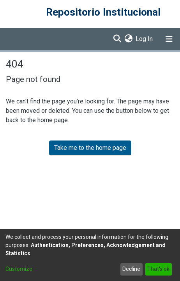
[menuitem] (128, 39)
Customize (18, 269)
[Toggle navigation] (169, 39)
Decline (131, 269)
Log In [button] (145, 39)
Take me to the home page (90, 147)
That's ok (158, 269)
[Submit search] (117, 39)
